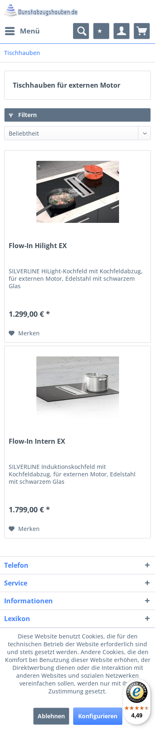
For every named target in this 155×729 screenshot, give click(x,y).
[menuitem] (22, 31)
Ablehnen (51, 716)
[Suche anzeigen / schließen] (81, 31)
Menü (22, 30)
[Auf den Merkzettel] (24, 333)
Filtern (23, 115)
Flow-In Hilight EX (38, 245)
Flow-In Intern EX (37, 441)
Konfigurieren (97, 716)
